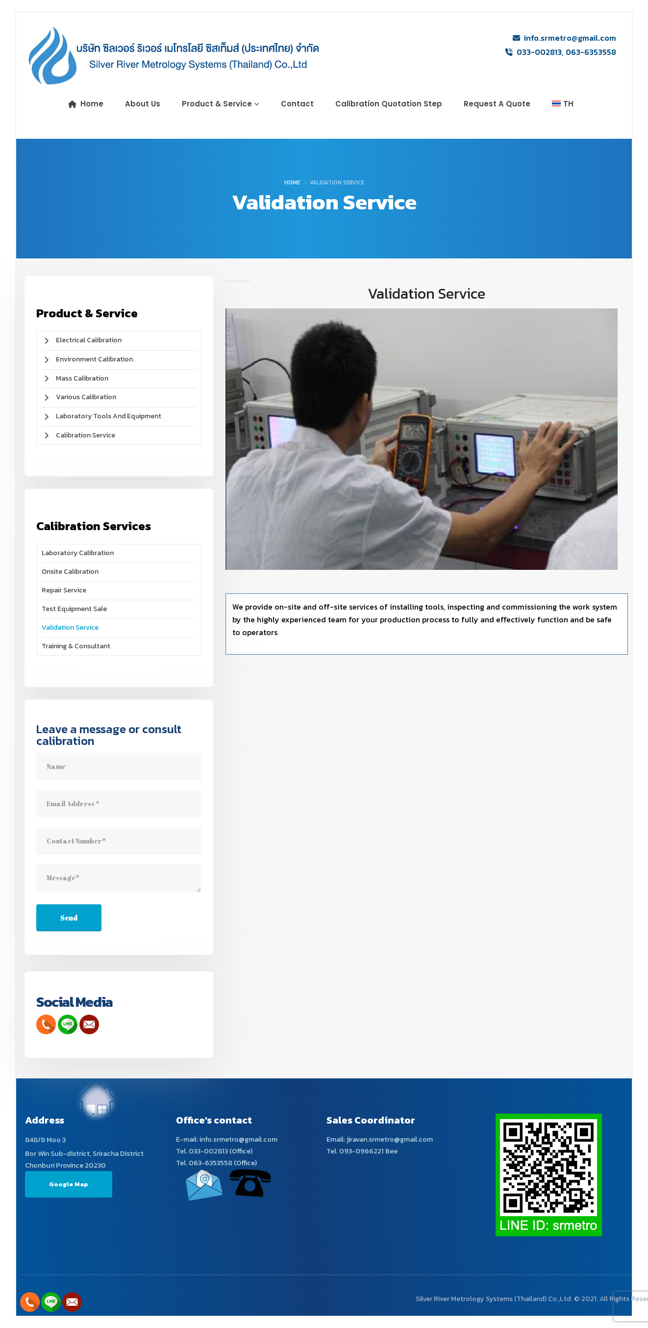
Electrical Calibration (82, 340)
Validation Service (70, 627)
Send (68, 917)
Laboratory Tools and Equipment (101, 416)
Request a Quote (497, 104)
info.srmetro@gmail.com (570, 38)
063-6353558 (591, 52)
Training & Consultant (76, 646)
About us (142, 104)
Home (85, 104)
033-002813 (539, 52)
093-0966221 (361, 1151)
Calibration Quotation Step (388, 104)
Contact (297, 104)
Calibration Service (78, 435)
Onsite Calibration (70, 571)
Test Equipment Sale (74, 609)
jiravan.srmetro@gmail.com (390, 1139)
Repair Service (64, 590)
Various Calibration (79, 397)
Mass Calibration (75, 378)
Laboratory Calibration (78, 553)
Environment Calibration (87, 359)
